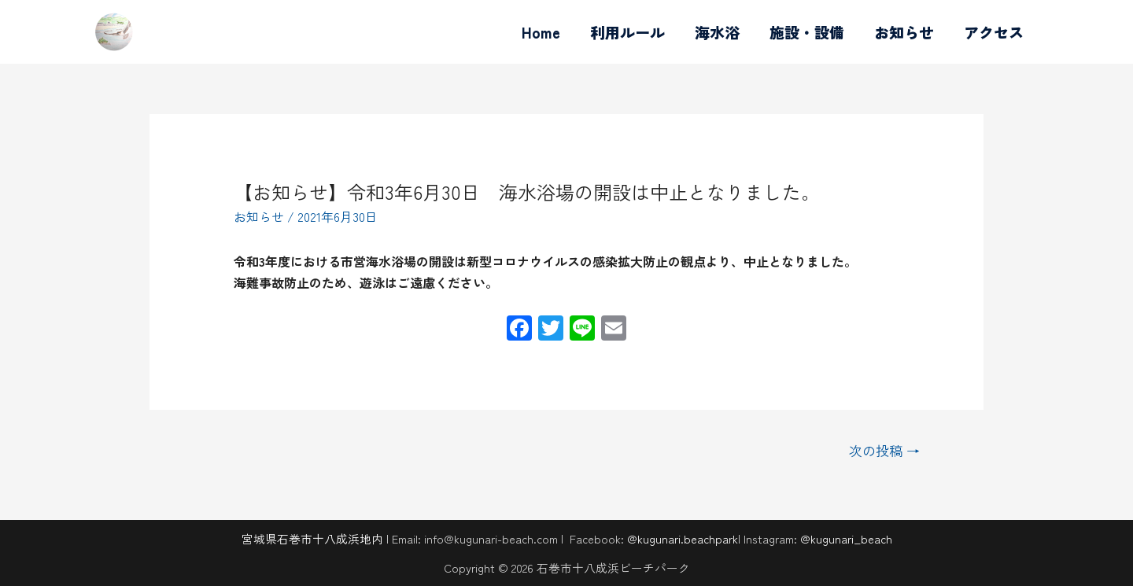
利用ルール (627, 31)
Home (541, 31)
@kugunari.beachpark (682, 538)
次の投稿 (884, 450)
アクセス (994, 31)
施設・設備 (806, 31)
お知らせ (904, 31)
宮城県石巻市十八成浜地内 (312, 538)
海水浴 (717, 31)
